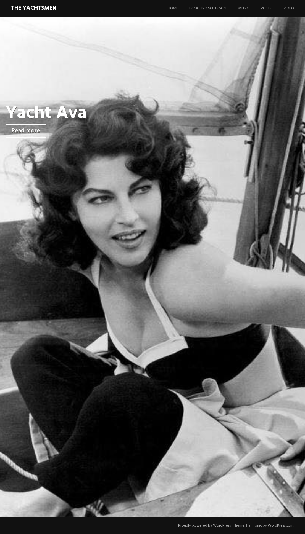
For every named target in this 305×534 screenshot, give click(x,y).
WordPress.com (280, 525)
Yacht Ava (46, 113)
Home (173, 8)
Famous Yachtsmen (207, 8)
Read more (26, 131)
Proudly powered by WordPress (204, 525)
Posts (266, 8)
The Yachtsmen (33, 8)
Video (288, 8)
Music (243, 8)
